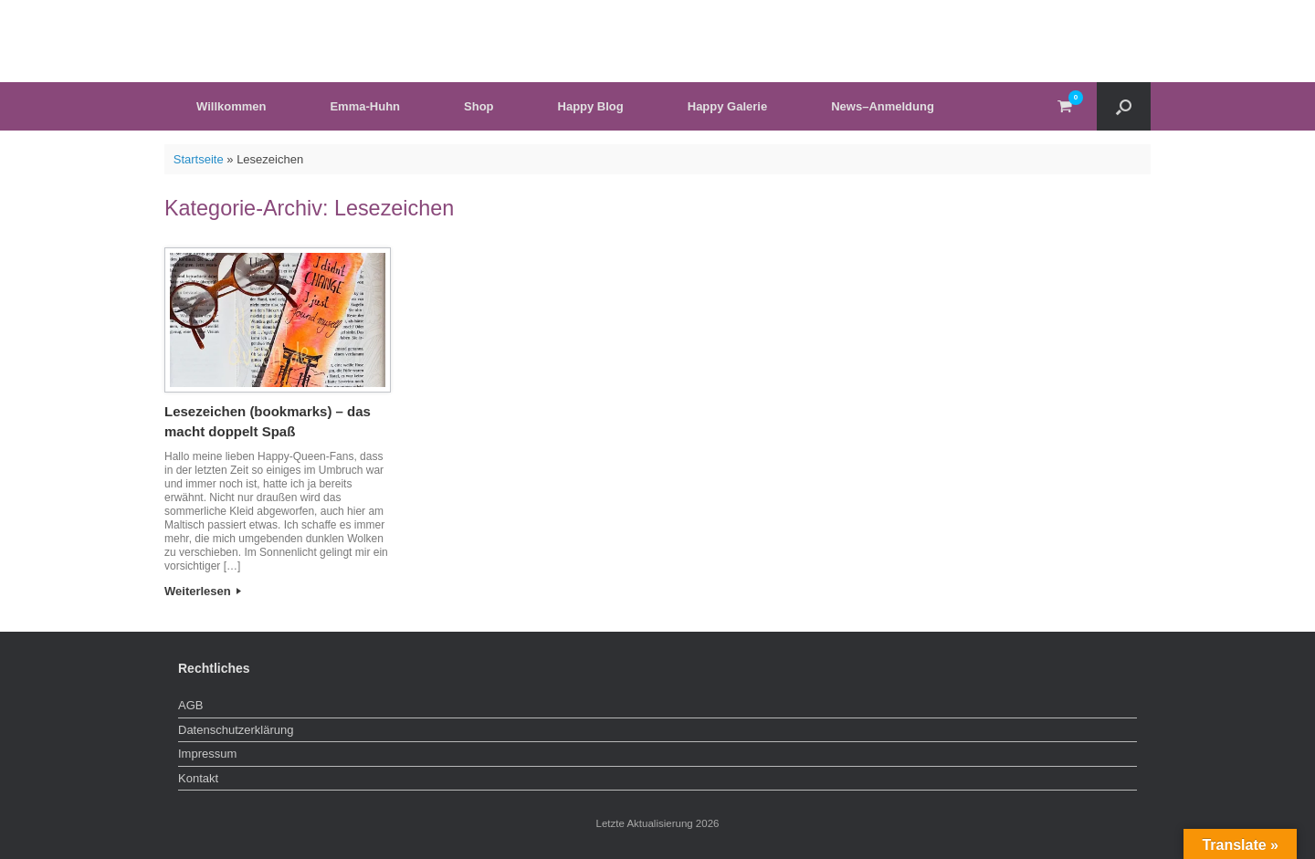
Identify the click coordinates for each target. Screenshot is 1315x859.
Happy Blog (591, 106)
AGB (190, 705)
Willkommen (231, 106)
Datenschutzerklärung (235, 730)
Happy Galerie (727, 106)
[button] (1124, 106)
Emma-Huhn (365, 106)
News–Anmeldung (882, 106)
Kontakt (198, 778)
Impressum (207, 753)
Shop (479, 106)
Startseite (199, 159)
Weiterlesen (202, 591)
